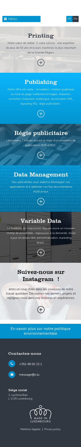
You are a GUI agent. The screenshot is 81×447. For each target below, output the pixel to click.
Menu (12, 19)
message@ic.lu (29, 375)
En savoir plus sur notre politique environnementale (40, 331)
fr (69, 19)
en (75, 19)
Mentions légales (30, 429)
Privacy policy (52, 429)
